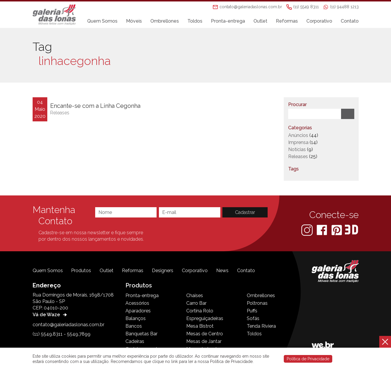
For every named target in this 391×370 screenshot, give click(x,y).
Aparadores (138, 311)
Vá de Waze (50, 314)
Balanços (135, 318)
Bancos (133, 326)
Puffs (252, 311)
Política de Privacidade (308, 358)
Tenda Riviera (261, 326)
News (222, 270)
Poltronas (257, 303)
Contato (350, 21)
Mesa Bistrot (200, 326)
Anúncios (298, 135)
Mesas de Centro (204, 333)
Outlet (260, 21)
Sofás (253, 318)
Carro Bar (196, 303)
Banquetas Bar (141, 333)
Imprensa (298, 142)
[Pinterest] (337, 229)
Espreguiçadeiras (204, 318)
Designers (162, 270)
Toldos (194, 21)
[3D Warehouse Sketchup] (351, 229)
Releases (59, 112)
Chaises (194, 295)
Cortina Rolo (199, 311)
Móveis (134, 21)
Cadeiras (134, 341)
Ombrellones (164, 21)
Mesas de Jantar (203, 341)
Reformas (287, 21)
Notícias (297, 149)
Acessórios (137, 303)
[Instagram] (308, 229)
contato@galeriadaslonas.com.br (68, 324)
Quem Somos (102, 21)
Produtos (81, 270)
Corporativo (319, 21)
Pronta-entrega (228, 21)
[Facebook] (322, 229)
